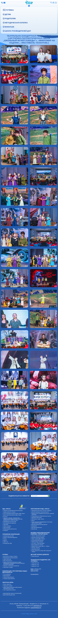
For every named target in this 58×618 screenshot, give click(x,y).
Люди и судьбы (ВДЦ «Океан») (38, 538)
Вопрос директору (7, 584)
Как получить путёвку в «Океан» (10, 556)
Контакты (5, 516)
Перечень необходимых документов (11, 565)
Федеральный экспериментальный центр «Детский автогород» (43, 514)
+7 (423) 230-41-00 (2, 2)
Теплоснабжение (7, 574)
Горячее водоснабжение (8, 577)
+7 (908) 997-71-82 (35, 564)
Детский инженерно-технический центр (40, 512)
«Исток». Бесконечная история (38, 535)
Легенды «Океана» (36, 547)
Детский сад (34, 528)
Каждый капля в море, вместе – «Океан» (41, 546)
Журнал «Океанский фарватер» (10, 537)
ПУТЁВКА (10, 10)
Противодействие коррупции (9, 523)
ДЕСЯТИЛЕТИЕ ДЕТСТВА (9, 594)
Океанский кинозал (36, 549)
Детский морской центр (37, 527)
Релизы (5, 538)
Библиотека (34, 525)
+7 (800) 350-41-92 (35, 562)
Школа (33, 520)
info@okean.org (4, 3)
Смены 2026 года (7, 559)
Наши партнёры (6, 527)
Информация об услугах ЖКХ (9, 521)
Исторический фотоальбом (37, 540)
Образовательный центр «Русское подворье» (42, 510)
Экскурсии (5, 530)
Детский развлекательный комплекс (39, 524)
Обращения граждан (7, 585)
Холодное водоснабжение (9, 578)
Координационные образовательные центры (41, 516)
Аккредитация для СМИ (8, 535)
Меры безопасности (7, 560)
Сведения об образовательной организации (13, 510)
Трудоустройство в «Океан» (9, 512)
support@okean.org (36, 607)
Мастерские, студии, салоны (38, 519)
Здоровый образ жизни (37, 517)
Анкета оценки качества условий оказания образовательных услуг (12, 588)
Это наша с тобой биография (38, 543)
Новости (5, 540)
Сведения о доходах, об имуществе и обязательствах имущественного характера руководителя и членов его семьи (12, 519)
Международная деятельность (10, 528)
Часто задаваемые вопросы (9, 589)
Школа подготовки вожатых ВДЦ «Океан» (12, 515)
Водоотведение (6, 575)
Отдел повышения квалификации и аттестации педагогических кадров (42, 522)
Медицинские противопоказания (10, 557)
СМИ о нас (5, 541)
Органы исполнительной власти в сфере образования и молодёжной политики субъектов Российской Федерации (13, 563)
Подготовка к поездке (8, 567)
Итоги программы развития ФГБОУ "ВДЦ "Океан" (14, 513)
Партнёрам (5, 524)
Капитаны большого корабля (38, 537)
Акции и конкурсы (7, 525)
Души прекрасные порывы (37, 544)
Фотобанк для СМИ (7, 543)
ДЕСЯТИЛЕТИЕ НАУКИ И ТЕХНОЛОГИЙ (12, 593)
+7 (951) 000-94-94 (35, 556)
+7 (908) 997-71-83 (35, 566)
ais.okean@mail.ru (35, 574)
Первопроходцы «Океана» (37, 541)
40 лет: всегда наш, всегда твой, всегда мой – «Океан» (42, 551)
